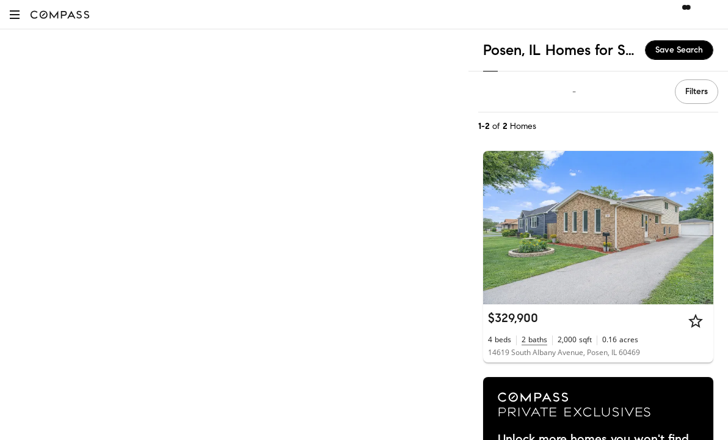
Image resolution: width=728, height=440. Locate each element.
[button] (14, 14)
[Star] (695, 320)
